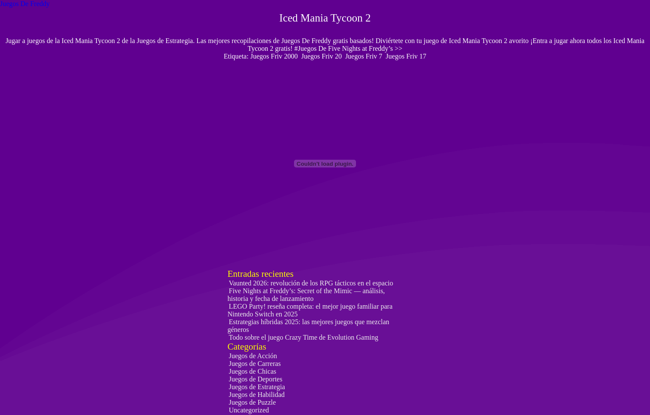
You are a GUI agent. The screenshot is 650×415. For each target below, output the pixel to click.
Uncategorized (249, 410)
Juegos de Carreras (255, 363)
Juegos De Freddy (25, 3)
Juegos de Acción (253, 355)
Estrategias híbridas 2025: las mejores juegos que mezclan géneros (309, 325)
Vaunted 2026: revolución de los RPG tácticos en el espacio (311, 283)
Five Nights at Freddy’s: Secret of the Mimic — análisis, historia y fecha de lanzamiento (306, 294)
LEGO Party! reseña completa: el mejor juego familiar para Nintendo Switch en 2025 (310, 310)
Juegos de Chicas (252, 371)
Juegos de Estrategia (257, 386)
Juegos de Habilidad (257, 394)
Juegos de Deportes (255, 379)
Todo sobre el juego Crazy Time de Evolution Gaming (303, 337)
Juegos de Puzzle (252, 402)
